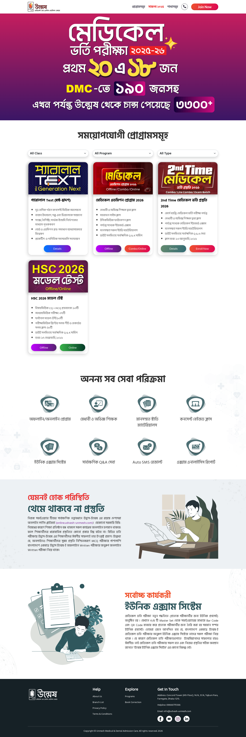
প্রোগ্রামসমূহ (138, 6)
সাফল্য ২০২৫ (156, 6)
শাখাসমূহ (172, 6)
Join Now (205, 7)
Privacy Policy (99, 708)
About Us (97, 696)
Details (57, 248)
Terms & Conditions (102, 714)
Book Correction (133, 702)
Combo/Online (137, 248)
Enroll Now (202, 248)
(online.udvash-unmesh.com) (74, 523)
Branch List (98, 702)
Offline (109, 248)
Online (73, 347)
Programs (130, 696)
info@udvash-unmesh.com (177, 711)
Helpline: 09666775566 (168, 705)
